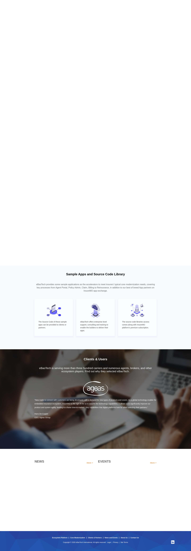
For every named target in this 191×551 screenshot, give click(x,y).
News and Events (111, 538)
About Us (124, 538)
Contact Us (135, 538)
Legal (109, 542)
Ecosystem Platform (59, 538)
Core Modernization (77, 538)
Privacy (115, 542)
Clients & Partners (95, 538)
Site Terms (124, 542)
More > (90, 463)
